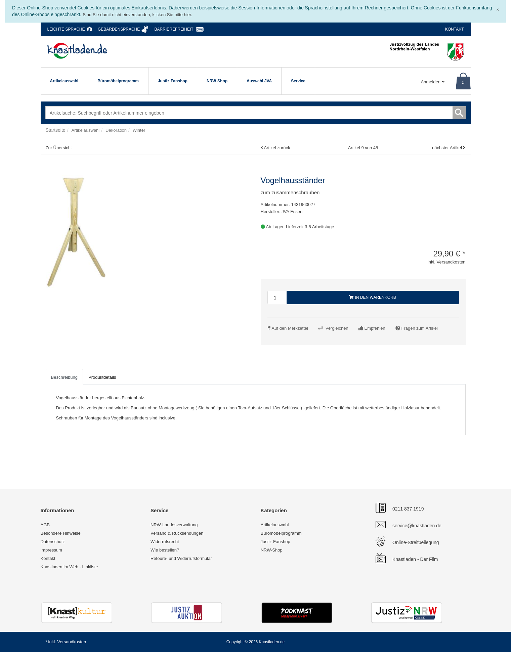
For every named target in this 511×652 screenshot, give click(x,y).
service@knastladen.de (416, 525)
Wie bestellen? (165, 550)
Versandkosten (71, 641)
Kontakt (454, 29)
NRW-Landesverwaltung (174, 524)
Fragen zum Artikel (419, 328)
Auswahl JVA (259, 81)
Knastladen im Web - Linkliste (69, 566)
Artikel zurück (277, 147)
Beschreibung (64, 377)
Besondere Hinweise (61, 533)
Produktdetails (102, 377)
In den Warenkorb (372, 297)
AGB (45, 524)
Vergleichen (337, 328)
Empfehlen (375, 328)
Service (298, 81)
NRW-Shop (217, 81)
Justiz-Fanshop (172, 81)
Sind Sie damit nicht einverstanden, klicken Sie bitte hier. (137, 14)
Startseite (56, 130)
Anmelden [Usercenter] (432, 81)
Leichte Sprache (66, 29)
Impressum (51, 550)
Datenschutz (53, 541)
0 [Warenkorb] (463, 82)
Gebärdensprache (119, 29)
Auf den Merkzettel (290, 328)
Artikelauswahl (64, 81)
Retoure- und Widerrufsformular (181, 558)
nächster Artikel (447, 147)
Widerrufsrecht (165, 541)
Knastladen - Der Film (415, 559)
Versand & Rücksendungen (177, 533)
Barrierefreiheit (174, 29)
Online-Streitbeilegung (415, 542)
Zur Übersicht (59, 147)
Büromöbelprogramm (118, 81)
